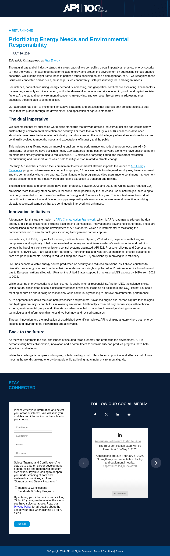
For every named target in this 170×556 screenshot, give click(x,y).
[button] (84, 463)
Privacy (119, 551)
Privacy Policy (22, 506)
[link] (120, 435)
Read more (120, 493)
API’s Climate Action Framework (75, 219)
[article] (120, 463)
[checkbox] (39, 489)
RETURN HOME (22, 30)
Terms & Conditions (104, 551)
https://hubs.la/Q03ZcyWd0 (120, 466)
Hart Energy (52, 60)
